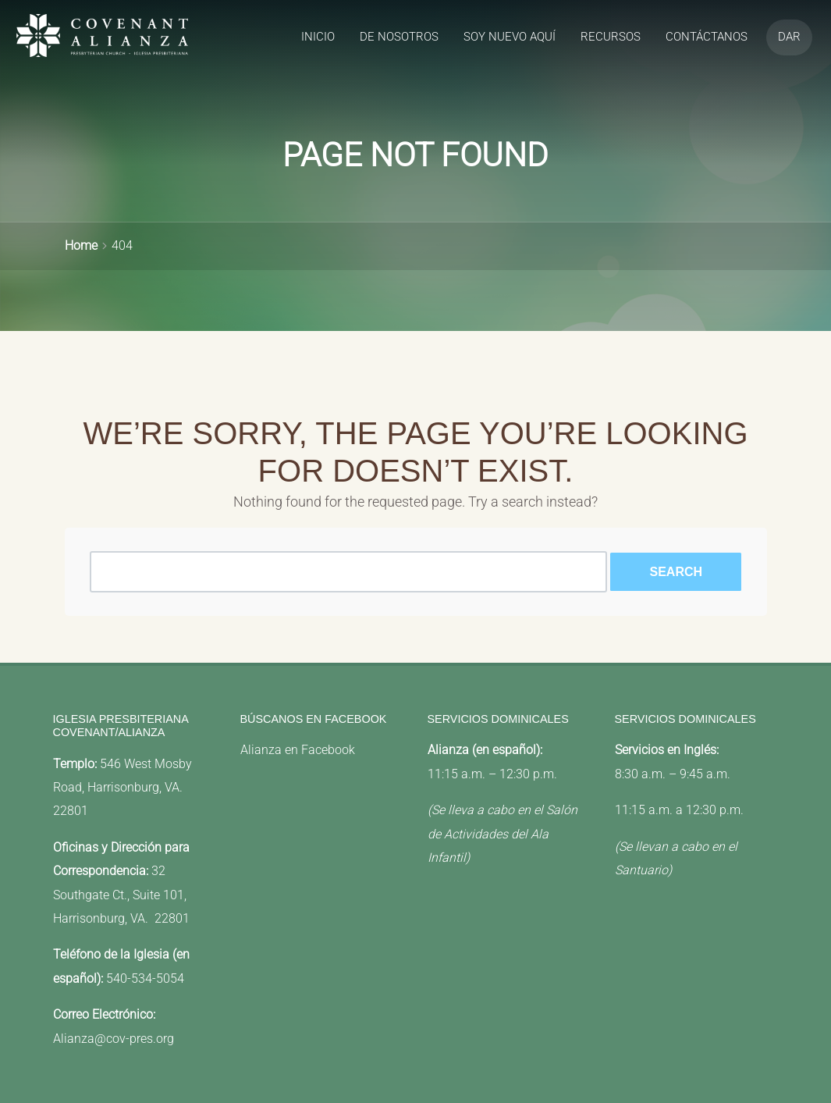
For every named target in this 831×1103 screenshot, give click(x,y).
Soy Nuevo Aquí (509, 37)
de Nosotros (399, 37)
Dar (789, 37)
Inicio (318, 37)
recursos (611, 37)
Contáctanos (707, 37)
